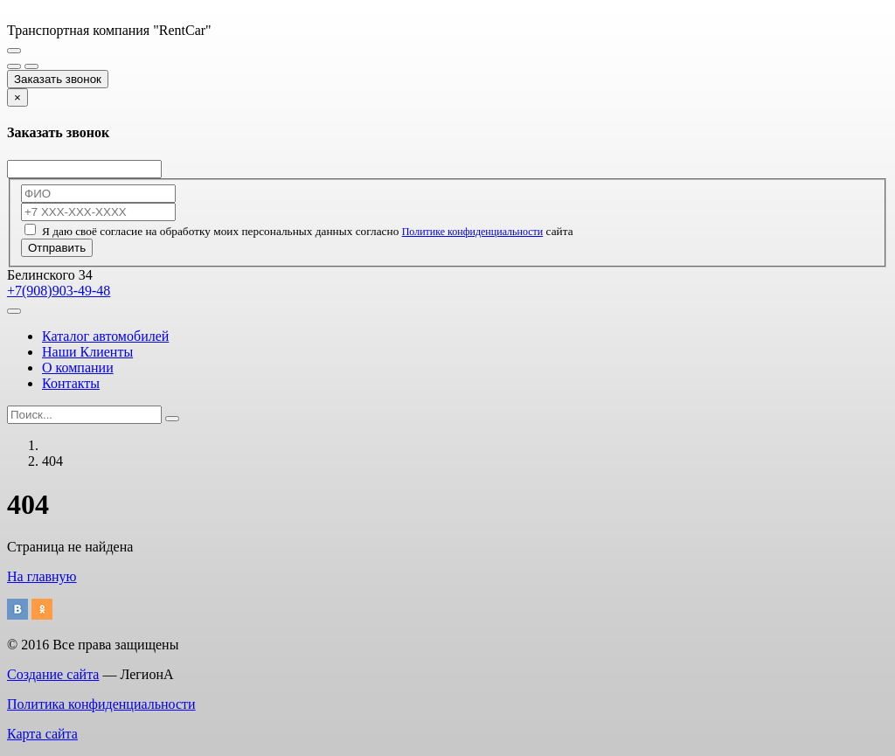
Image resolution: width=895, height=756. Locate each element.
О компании (78, 367)
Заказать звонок (57, 79)
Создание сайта (53, 674)
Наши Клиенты (87, 351)
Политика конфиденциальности (101, 704)
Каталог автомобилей (105, 336)
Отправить (57, 247)
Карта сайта (42, 733)
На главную (42, 576)
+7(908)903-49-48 (58, 290)
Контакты (71, 383)
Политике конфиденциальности (473, 231)
